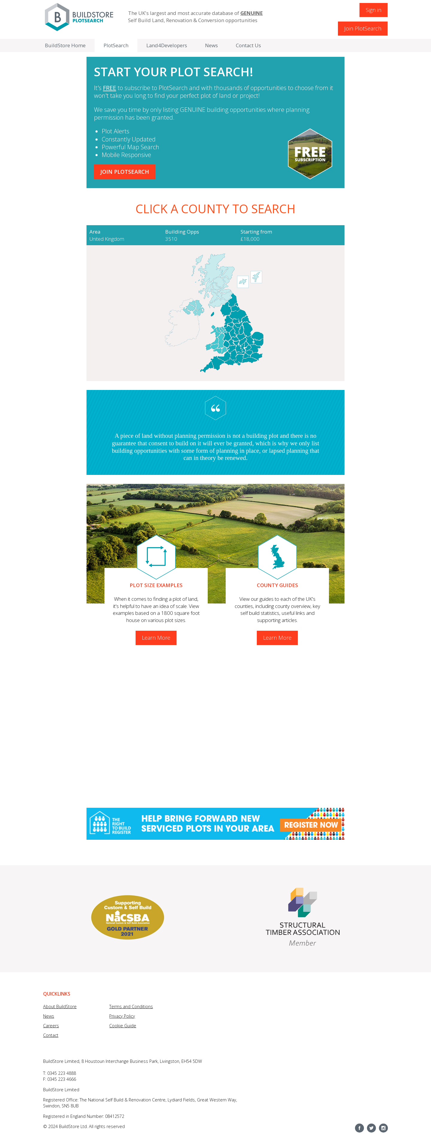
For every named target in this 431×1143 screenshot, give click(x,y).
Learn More (156, 637)
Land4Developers (166, 45)
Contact (50, 1035)
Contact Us (248, 45)
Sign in (373, 9)
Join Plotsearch (124, 171)
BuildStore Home (65, 45)
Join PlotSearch (362, 28)
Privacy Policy (122, 1016)
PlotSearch (116, 45)
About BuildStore (60, 1006)
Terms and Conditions (131, 1006)
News (211, 45)
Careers (51, 1025)
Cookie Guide (122, 1025)
